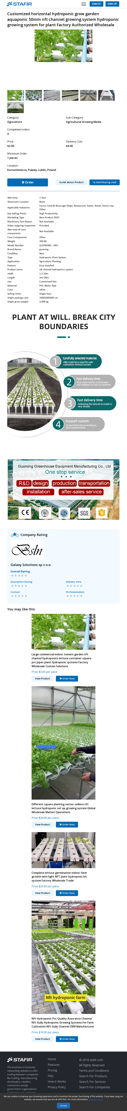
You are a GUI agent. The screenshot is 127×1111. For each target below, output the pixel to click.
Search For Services (92, 1081)
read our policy (95, 1099)
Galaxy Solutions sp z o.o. (31, 564)
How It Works (57, 1081)
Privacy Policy (57, 1087)
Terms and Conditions (94, 1070)
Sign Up (112, 4)
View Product (42, 678)
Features (54, 1064)
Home (52, 1059)
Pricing (52, 1070)
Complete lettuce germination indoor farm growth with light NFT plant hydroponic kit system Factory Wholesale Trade (59, 876)
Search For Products (93, 1076)
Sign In (96, 4)
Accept (63, 1105)
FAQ (50, 1075)
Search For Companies (94, 1087)
